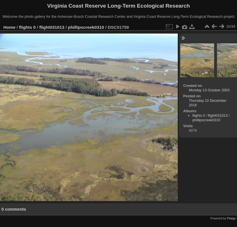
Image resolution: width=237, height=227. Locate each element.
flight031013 (51, 27)
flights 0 (27, 27)
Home (9, 27)
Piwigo (231, 218)
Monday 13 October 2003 (209, 90)
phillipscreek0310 (86, 27)
